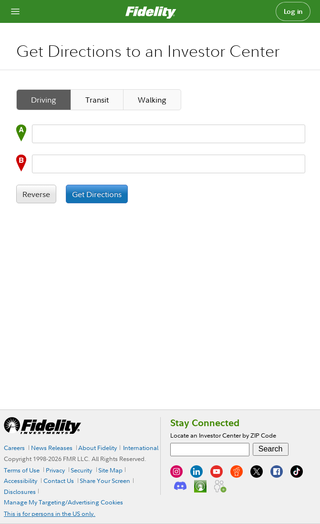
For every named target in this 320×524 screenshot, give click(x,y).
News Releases (51, 447)
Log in (293, 11)
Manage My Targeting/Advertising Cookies (63, 502)
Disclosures (20, 491)
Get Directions (97, 194)
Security (81, 470)
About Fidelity (97, 447)
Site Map (110, 470)
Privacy (55, 470)
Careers (14, 447)
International (140, 447)
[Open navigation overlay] (15, 11)
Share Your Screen (105, 480)
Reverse (36, 194)
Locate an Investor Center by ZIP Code (223, 435)
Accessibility (20, 480)
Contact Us (58, 480)
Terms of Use (22, 470)
